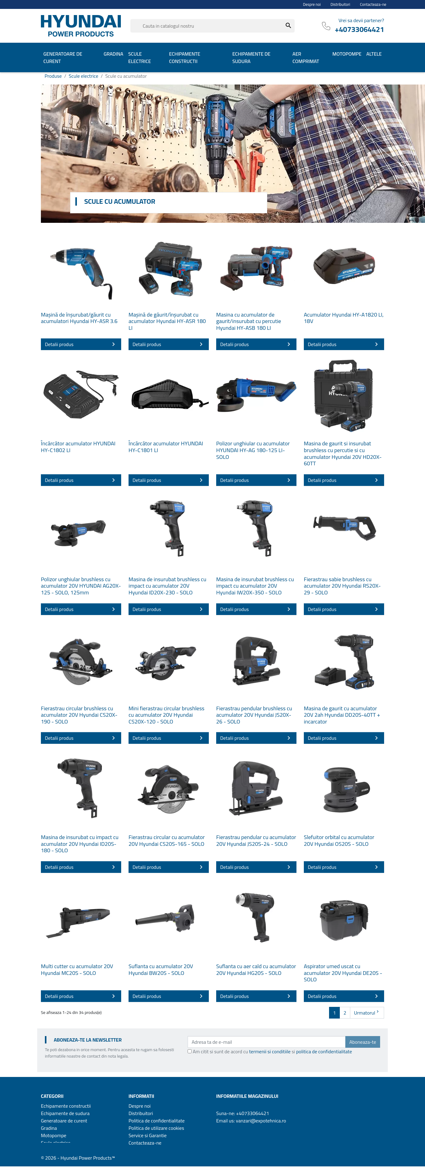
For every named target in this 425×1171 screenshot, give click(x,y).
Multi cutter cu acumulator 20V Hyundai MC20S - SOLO (77, 969)
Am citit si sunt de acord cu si (272, 1051)
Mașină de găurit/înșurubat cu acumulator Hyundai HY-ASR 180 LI (167, 321)
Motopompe (53, 1135)
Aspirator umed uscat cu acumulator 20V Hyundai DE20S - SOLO (343, 972)
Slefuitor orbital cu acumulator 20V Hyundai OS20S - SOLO (339, 840)
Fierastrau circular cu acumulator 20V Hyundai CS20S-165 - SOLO (167, 840)
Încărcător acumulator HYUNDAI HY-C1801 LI (166, 446)
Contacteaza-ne (373, 4)
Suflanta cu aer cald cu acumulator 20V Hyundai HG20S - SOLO (256, 969)
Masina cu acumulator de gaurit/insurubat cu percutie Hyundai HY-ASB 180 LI (248, 321)
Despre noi (312, 4)
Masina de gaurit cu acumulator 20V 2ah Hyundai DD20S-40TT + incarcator (342, 715)
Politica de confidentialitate (157, 1120)
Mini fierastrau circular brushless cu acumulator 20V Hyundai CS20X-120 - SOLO (167, 715)
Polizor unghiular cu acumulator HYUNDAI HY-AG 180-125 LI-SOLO (253, 450)
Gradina (49, 1128)
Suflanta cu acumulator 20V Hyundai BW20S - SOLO (161, 969)
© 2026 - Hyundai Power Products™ (78, 1162)
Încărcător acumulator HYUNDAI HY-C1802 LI (78, 446)
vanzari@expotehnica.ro (261, 1120)
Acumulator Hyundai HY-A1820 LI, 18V (343, 318)
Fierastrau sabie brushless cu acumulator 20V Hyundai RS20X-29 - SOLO (342, 585)
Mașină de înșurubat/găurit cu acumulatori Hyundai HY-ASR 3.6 (79, 318)
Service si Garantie (148, 1135)
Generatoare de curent (64, 1120)
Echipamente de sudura (65, 1113)
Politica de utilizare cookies (156, 1128)
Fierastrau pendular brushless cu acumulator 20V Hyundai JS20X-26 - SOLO (254, 715)
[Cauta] (212, 26)
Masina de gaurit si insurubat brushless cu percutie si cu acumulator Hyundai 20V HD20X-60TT (343, 453)
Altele (47, 1150)
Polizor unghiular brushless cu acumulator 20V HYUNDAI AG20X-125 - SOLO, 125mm (81, 585)
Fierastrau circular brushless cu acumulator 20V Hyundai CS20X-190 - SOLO (79, 715)
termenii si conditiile (270, 1051)
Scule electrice (55, 1142)
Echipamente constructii (66, 1105)
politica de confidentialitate (324, 1051)
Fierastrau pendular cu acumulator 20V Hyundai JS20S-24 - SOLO (256, 840)
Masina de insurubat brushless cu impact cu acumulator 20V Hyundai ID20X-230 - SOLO (167, 585)
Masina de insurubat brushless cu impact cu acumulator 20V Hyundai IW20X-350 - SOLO (255, 585)
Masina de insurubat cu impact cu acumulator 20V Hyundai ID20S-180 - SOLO (79, 843)
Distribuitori (340, 4)
